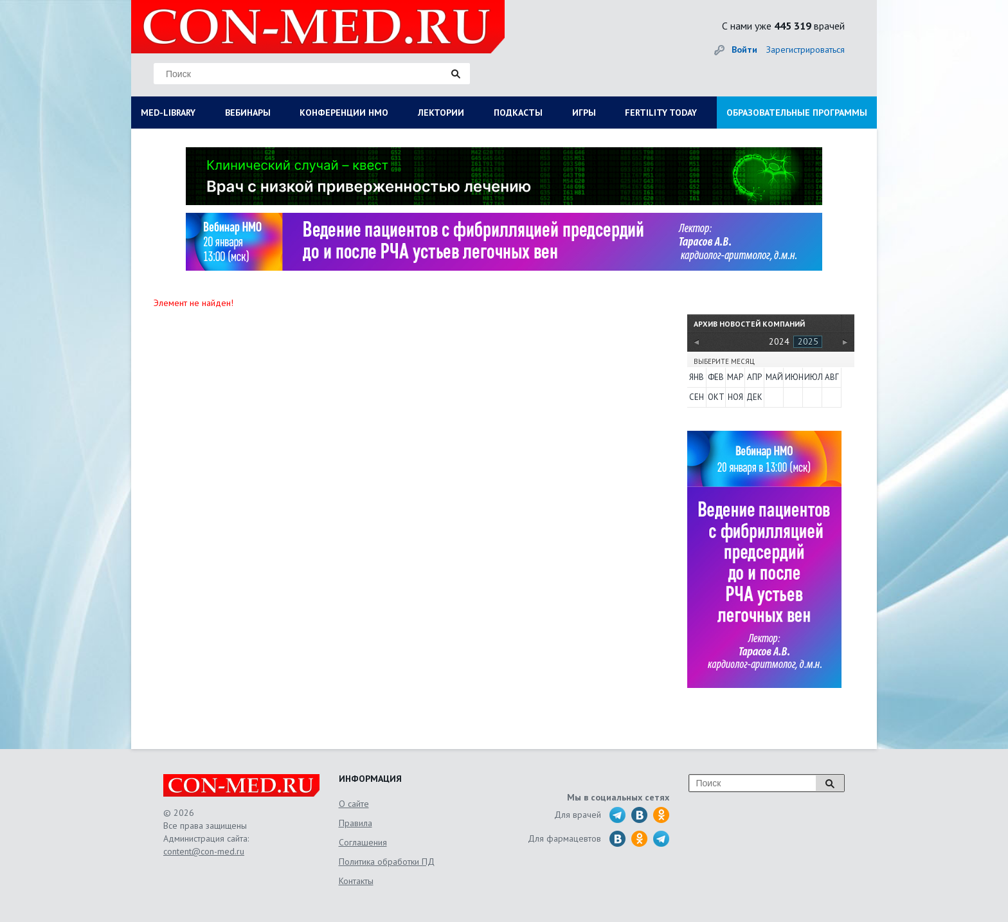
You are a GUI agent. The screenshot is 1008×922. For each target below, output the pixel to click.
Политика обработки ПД (387, 861)
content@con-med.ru (203, 851)
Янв (696, 377)
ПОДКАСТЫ (518, 112)
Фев (716, 377)
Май (774, 377)
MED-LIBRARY (168, 112)
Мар (735, 377)
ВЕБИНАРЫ (248, 112)
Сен (696, 397)
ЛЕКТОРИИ (441, 112)
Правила (355, 823)
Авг (832, 377)
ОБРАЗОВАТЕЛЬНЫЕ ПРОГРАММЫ (796, 112)
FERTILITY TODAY (661, 112)
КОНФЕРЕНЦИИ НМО (344, 112)
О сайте (354, 803)
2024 (779, 341)
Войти (744, 49)
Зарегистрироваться (805, 49)
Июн (793, 377)
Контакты (356, 881)
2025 (808, 341)
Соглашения (363, 842)
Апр (754, 377)
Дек (754, 397)
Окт (716, 397)
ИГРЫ (584, 112)
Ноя (735, 397)
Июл (812, 377)
